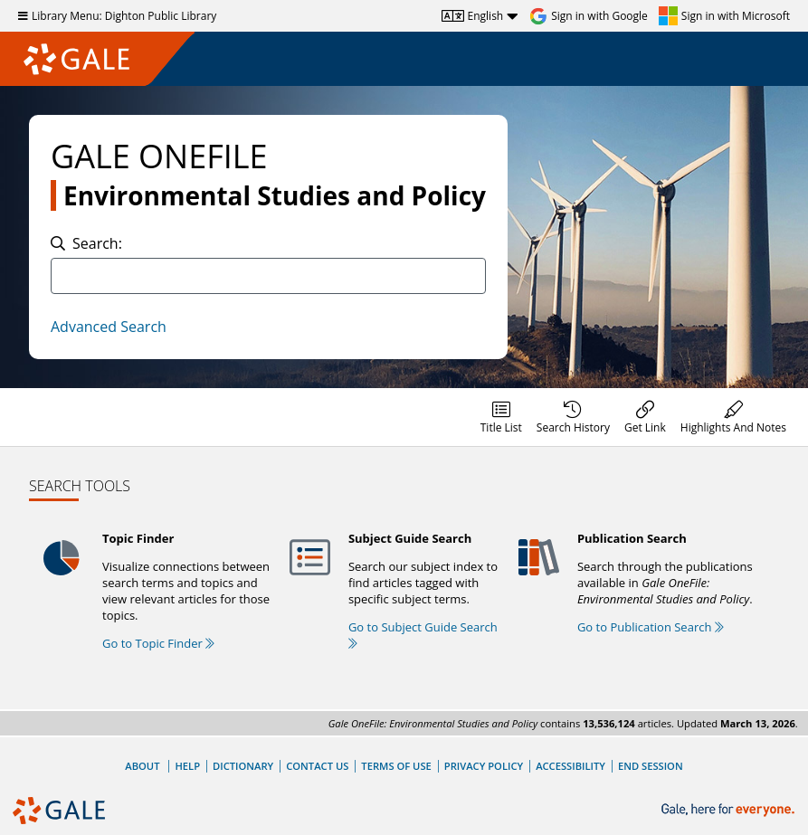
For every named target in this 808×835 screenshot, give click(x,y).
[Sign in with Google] (588, 16)
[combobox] (268, 276)
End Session (650, 766)
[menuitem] (501, 417)
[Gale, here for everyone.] (729, 810)
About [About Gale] (142, 766)
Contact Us (317, 766)
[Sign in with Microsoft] (724, 16)
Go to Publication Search (650, 627)
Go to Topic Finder (158, 643)
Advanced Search (108, 327)
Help (187, 766)
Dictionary (243, 766)
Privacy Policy (483, 766)
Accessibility (570, 766)
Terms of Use (396, 766)
